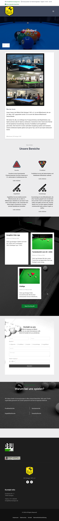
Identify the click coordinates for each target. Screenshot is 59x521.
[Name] (40, 338)
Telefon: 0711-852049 (11, 499)
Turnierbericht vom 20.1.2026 (42, 252)
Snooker (28, 344)
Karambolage (36, 344)
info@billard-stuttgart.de (13, 1)
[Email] (19, 338)
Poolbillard (21, 344)
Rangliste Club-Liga (13, 235)
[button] (53, 11)
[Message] (29, 353)
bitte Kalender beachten (12, 4)
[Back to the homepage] (9, 11)
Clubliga (22, 286)
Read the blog (29, 306)
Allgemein (13, 344)
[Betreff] (29, 348)
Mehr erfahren (29, 35)
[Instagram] (31, 482)
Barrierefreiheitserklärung (39, 517)
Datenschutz (23, 517)
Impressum (15, 517)
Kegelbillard (45, 344)
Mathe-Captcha (13, 358)
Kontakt (30, 517)
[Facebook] (27, 482)
